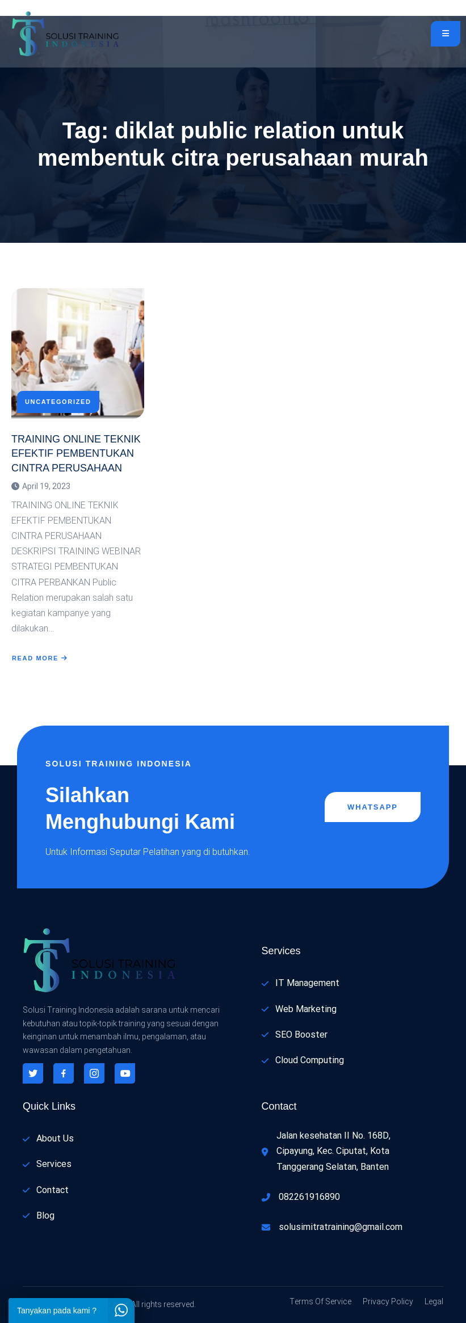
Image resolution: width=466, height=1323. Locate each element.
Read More (40, 658)
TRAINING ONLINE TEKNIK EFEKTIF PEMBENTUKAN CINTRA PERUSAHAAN (76, 453)
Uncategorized (58, 402)
